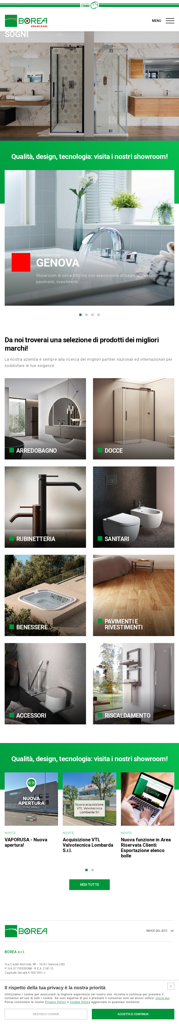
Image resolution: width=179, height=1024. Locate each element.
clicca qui (162, 998)
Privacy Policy (55, 1002)
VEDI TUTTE (89, 885)
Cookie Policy (80, 1002)
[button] (80, 315)
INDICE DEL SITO (160, 931)
